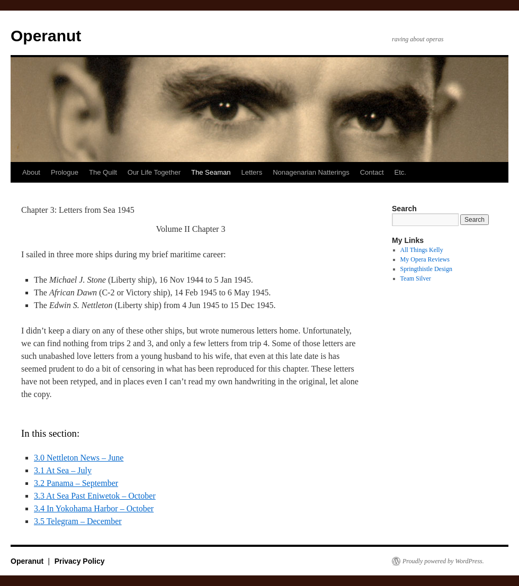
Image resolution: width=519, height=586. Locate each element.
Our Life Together (154, 172)
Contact (372, 172)
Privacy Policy (80, 561)
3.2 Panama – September (76, 483)
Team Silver (415, 278)
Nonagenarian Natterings (311, 172)
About (31, 172)
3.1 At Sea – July (63, 470)
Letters (251, 172)
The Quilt (103, 172)
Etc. (400, 172)
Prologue (64, 172)
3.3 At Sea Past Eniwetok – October (95, 495)
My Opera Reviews (425, 259)
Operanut (46, 35)
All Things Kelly (421, 250)
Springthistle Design (426, 269)
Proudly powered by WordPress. (443, 561)
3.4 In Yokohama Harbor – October (94, 508)
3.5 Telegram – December (78, 521)
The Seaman (210, 172)
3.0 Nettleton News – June (78, 457)
